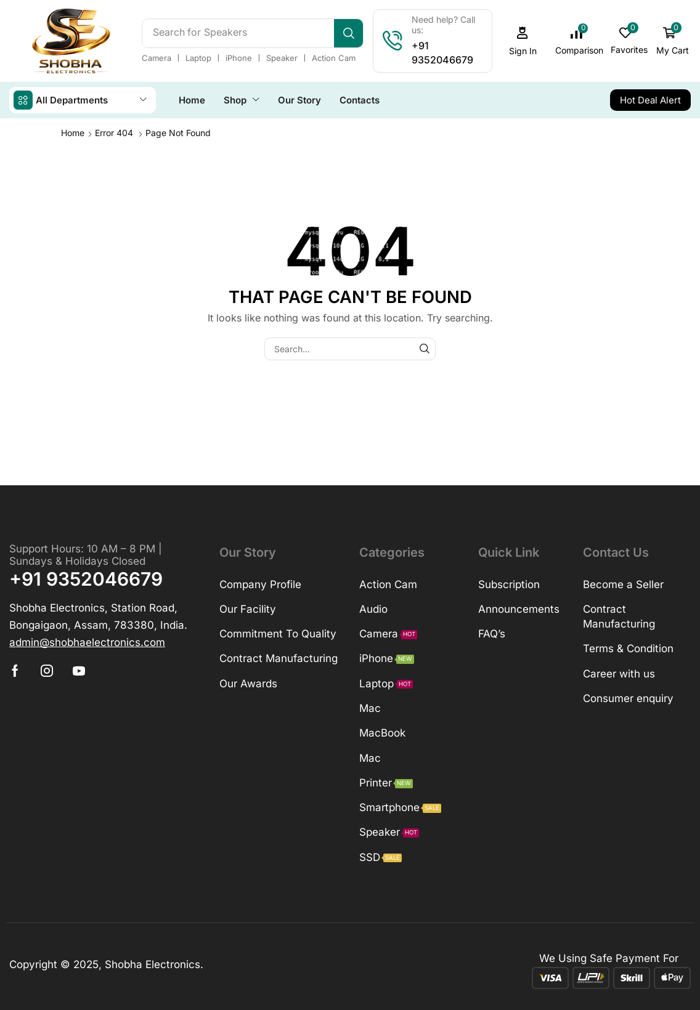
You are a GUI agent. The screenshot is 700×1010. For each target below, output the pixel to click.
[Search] (348, 29)
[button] (522, 37)
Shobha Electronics (152, 957)
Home (72, 126)
